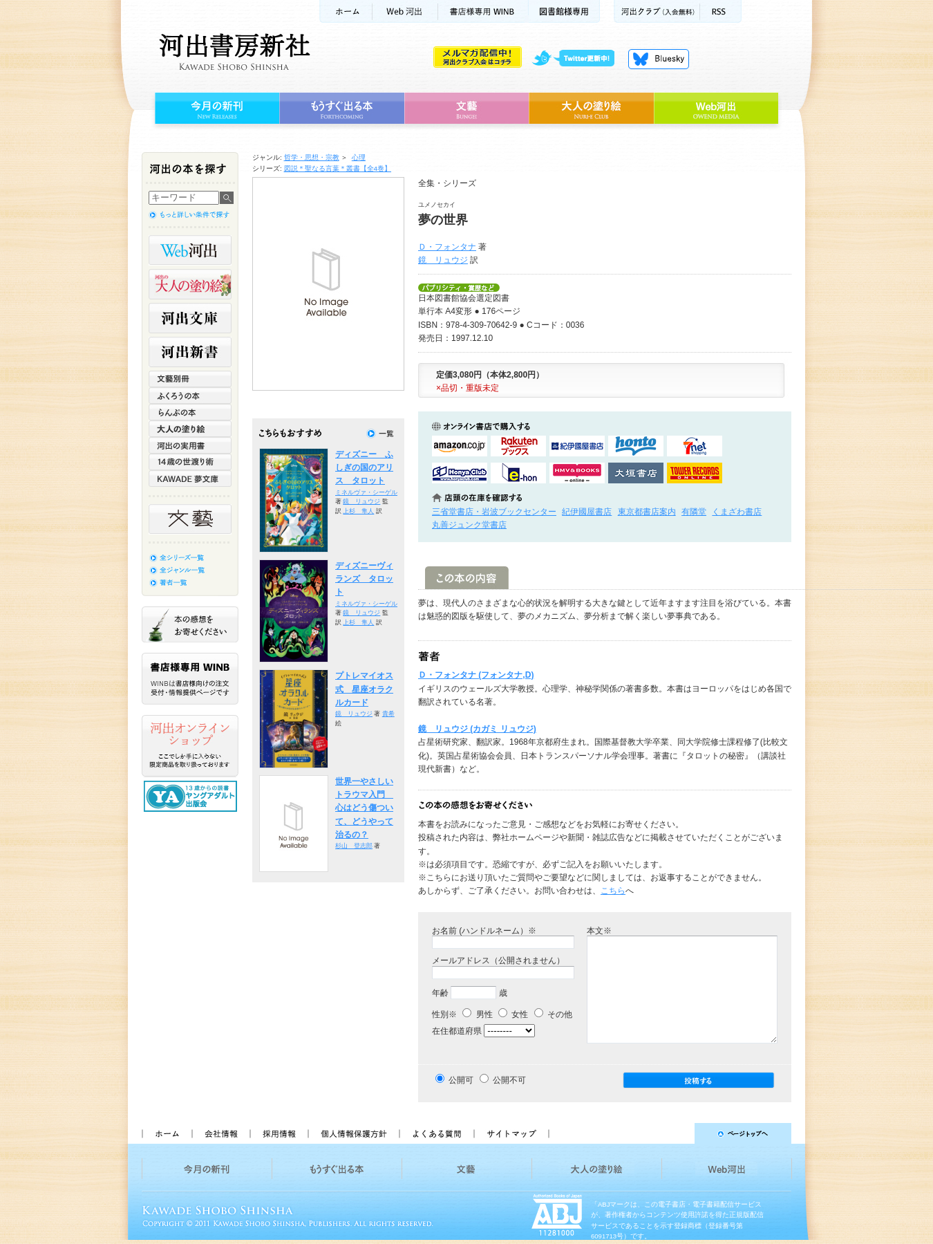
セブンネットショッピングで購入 (694, 446)
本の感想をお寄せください (190, 624)
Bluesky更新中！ (658, 59)
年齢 (440, 993)
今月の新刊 (215, 108)
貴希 (388, 713)
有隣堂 (693, 512)
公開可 (461, 1080)
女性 (513, 1014)
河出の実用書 (190, 445)
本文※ (599, 931)
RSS (721, 11)
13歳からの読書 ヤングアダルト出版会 (192, 796)
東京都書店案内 (647, 512)
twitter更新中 (578, 59)
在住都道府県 (457, 1031)
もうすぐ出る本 (341, 108)
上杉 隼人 (358, 511)
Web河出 (405, 11)
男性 (477, 1014)
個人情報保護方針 (353, 1133)
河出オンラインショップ (190, 746)
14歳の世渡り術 (190, 462)
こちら (613, 890)
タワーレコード (694, 473)
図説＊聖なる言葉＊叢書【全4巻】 (338, 168)
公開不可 (509, 1080)
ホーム (345, 11)
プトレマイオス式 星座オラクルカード (364, 689)
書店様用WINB (483, 11)
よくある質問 (436, 1133)
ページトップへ (676, 1133)
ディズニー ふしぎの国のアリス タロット (364, 467)
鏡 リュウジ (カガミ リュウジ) (477, 729)
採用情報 (278, 1133)
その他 (553, 1014)
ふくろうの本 (190, 395)
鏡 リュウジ (443, 260)
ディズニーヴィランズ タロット (364, 579)
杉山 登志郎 (354, 845)
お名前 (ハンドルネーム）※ (484, 931)
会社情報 (220, 1133)
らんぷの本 (190, 412)
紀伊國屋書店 (587, 512)
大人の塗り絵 (591, 108)
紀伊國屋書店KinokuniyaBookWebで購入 (577, 446)
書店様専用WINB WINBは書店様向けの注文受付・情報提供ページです (190, 679)
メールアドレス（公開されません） (498, 960)
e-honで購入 (518, 473)
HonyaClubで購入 (459, 473)
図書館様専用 (564, 11)
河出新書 (190, 352)
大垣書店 (635, 473)
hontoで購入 (635, 446)
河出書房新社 (232, 52)
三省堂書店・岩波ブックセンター (494, 512)
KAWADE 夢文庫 (190, 478)
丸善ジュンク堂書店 (469, 525)
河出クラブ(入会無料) (657, 11)
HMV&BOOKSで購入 (577, 473)
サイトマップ (511, 1133)
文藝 (466, 108)
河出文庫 (190, 318)
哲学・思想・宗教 (311, 157)
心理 (359, 157)
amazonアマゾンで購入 (459, 446)
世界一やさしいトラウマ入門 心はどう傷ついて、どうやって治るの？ (364, 808)
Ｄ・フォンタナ (447, 247)
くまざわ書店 (737, 512)
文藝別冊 (190, 379)
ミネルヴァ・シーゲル (366, 492)
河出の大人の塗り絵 (190, 284)
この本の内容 (467, 577)
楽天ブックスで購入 (518, 446)
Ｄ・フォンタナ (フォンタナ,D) (476, 675)
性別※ (444, 1014)
